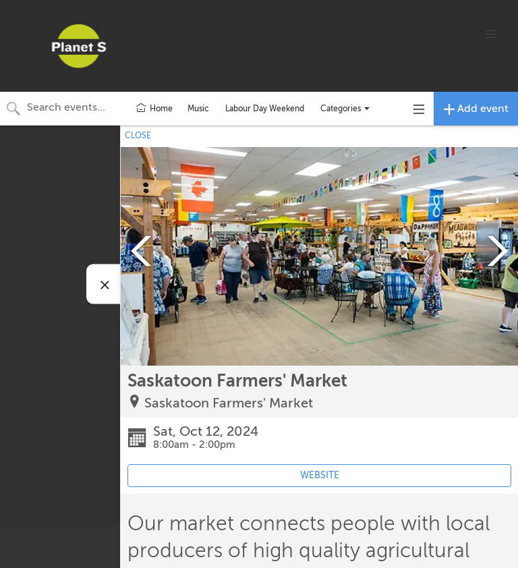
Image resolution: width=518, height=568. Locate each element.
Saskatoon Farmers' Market (228, 403)
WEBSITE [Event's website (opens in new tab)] (319, 475)
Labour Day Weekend (264, 108)
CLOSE (138, 135)
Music (198, 108)
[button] (490, 34)
